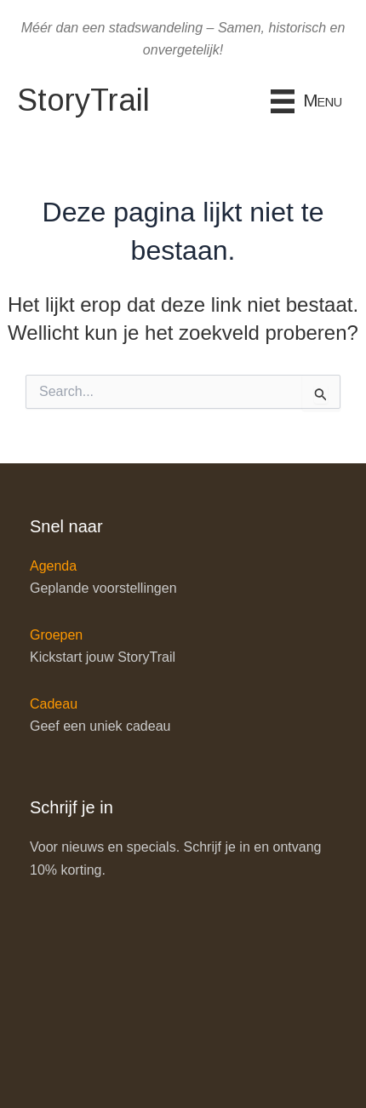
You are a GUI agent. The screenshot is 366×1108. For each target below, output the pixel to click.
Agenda (53, 566)
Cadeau (53, 704)
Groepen (56, 635)
